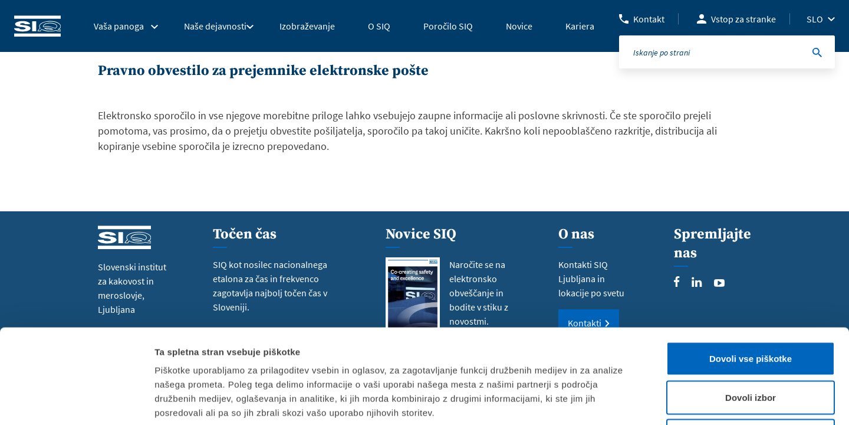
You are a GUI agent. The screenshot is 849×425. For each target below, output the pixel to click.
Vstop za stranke (743, 19)
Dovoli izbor (750, 309)
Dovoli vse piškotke (750, 270)
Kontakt (648, 19)
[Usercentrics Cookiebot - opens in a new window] (76, 402)
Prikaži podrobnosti (615, 402)
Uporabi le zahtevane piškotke (750, 347)
